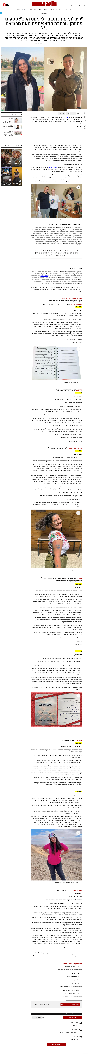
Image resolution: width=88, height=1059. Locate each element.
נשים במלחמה (61, 113)
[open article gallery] (44, 79)
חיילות (67, 113)
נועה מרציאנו (72, 113)
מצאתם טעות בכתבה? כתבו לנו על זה (74, 1000)
